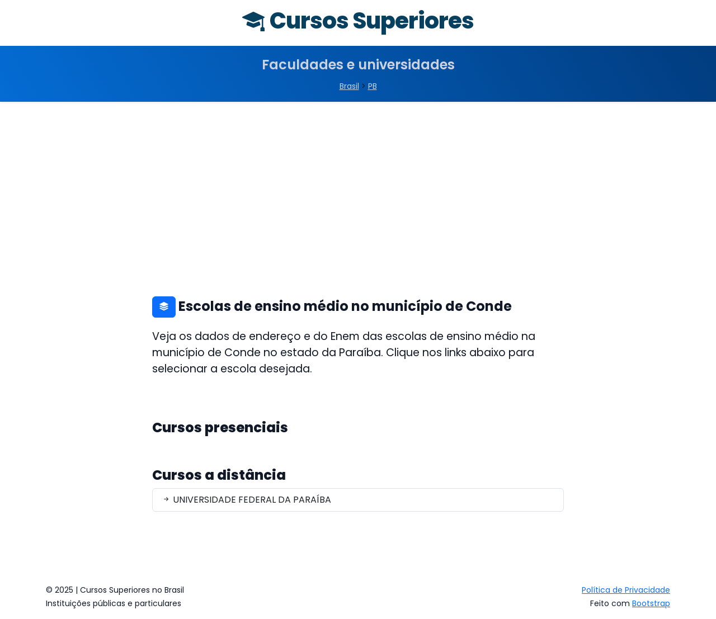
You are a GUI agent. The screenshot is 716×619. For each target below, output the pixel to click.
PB (372, 86)
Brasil (349, 86)
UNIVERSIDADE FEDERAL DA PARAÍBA (246, 499)
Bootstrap (651, 603)
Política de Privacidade (626, 590)
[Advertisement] (358, 185)
